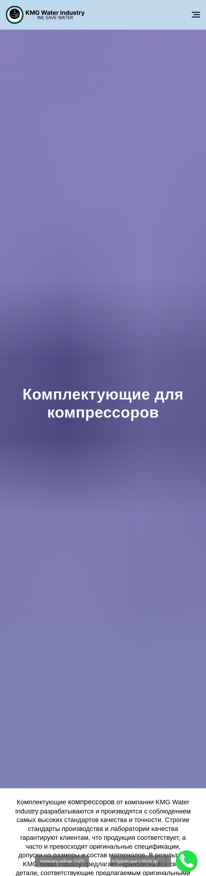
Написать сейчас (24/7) (62, 861)
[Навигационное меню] (196, 15)
